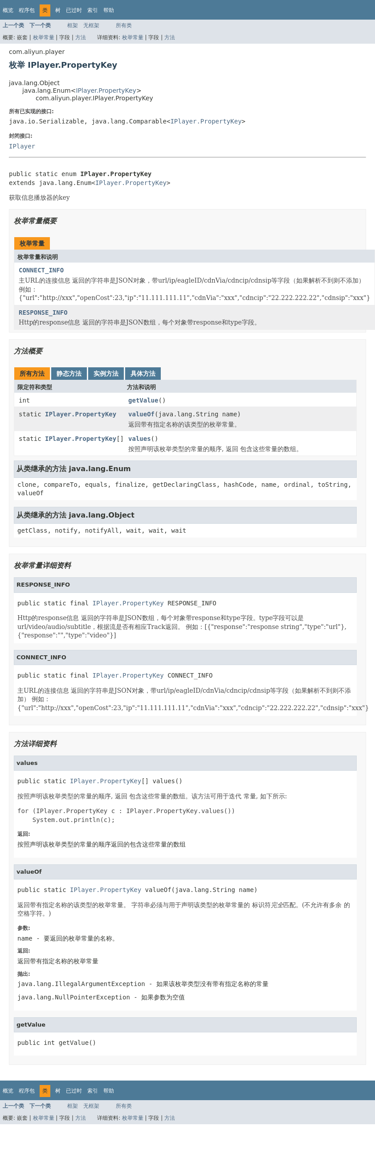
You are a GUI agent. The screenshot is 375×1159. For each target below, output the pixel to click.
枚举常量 (43, 37)
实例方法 (106, 373)
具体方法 (142, 373)
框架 (72, 25)
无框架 (91, 25)
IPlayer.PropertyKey (106, 90)
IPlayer (22, 146)
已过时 (74, 10)
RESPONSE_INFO (43, 312)
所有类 (124, 25)
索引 (92, 10)
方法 (80, 37)
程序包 (27, 10)
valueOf (141, 414)
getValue (143, 400)
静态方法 (69, 373)
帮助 (108, 10)
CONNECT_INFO (41, 270)
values (139, 438)
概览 (8, 10)
